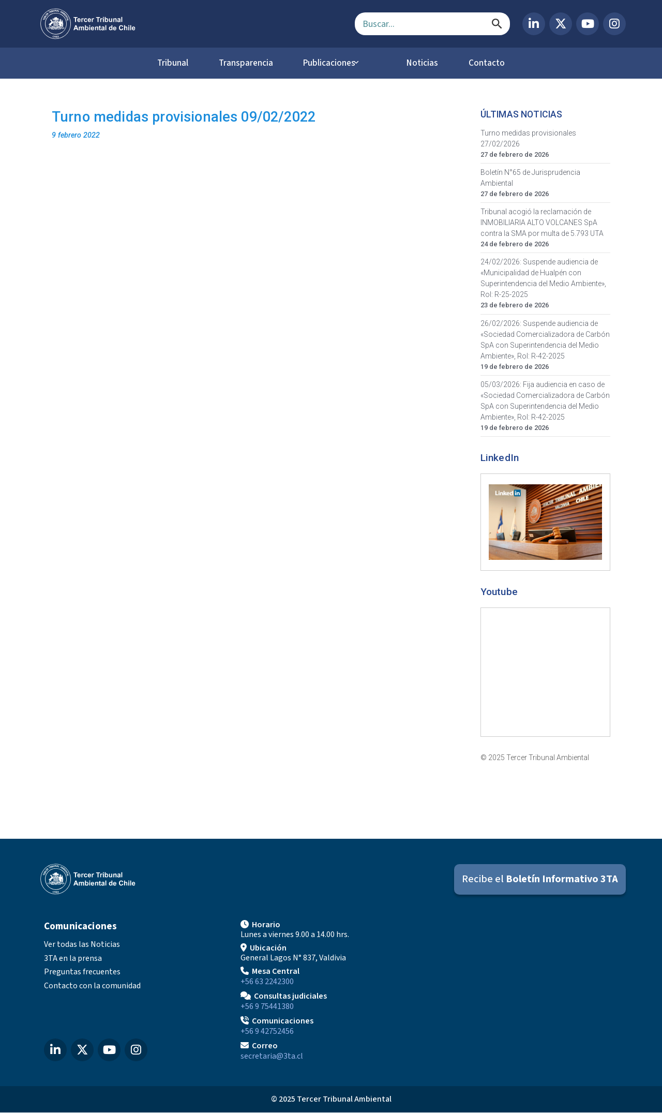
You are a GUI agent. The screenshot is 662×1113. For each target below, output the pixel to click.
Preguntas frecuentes (82, 972)
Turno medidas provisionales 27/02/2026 (528, 139)
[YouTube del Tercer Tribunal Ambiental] (587, 23)
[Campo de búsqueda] (432, 23)
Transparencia (242, 63)
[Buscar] (497, 24)
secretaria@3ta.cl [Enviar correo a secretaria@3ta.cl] (271, 1056)
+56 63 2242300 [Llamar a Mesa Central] (267, 982)
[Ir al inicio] (189, 23)
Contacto (496, 63)
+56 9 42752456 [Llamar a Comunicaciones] (267, 1031)
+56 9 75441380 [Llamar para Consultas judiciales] (267, 1007)
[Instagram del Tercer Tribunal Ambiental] (614, 23)
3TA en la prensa (73, 958)
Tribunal (163, 63)
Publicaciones (332, 63)
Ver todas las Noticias (82, 945)
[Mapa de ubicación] (527, 990)
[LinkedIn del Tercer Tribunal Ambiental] (533, 23)
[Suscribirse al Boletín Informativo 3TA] (540, 880)
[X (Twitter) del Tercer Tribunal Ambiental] (560, 23)
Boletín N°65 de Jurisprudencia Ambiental (530, 178)
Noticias (426, 63)
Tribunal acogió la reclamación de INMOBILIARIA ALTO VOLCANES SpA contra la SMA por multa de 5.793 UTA (542, 223)
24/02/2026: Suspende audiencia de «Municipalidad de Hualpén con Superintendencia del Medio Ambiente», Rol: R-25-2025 (543, 278)
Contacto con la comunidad (92, 986)
